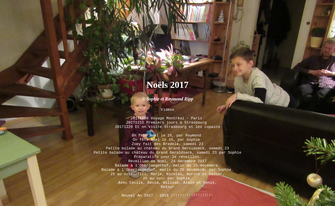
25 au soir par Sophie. (167, 174)
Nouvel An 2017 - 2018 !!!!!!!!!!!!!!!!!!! (167, 195)
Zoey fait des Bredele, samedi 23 (167, 133)
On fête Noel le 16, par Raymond (167, 123)
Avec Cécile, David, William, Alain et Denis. (167, 179)
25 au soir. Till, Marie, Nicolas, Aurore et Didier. (167, 169)
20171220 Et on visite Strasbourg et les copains (167, 112)
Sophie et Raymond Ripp (169, 80)
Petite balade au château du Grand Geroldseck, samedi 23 (167, 138)
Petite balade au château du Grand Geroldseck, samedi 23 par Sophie (167, 143)
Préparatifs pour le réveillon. (167, 148)
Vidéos (167, 92)
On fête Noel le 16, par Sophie (167, 128)
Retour (167, 184)
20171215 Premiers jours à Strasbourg (167, 107)
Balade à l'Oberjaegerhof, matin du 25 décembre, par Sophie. (167, 164)
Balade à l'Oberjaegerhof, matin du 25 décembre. (167, 159)
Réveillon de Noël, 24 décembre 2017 (167, 154)
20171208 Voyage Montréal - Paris (167, 102)
